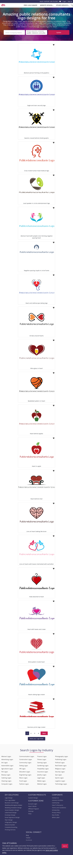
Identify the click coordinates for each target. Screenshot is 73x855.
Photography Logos (61, 756)
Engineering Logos (25, 774)
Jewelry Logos (41, 774)
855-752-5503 (54, 1)
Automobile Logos (7, 765)
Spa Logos (58, 774)
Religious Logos (60, 768)
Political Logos (60, 762)
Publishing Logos (60, 759)
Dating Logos (23, 765)
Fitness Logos (41, 759)
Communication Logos (26, 756)
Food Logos (23, 780)
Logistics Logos (60, 780)
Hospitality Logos (43, 768)
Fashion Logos (24, 783)
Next (44, 733)
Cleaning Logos (6, 780)
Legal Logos (41, 777)
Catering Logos (6, 777)
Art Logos (4, 762)
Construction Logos (25, 759)
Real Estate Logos (60, 765)
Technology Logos (61, 783)
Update (58, 32)
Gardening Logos (42, 765)
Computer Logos (6, 783)
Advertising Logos (7, 759)
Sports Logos (59, 777)
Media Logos (41, 780)
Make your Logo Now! (36, 738)
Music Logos (23, 777)
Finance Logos (42, 756)
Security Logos (60, 771)
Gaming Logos (42, 762)
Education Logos (24, 771)
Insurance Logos (42, 771)
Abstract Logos (6, 756)
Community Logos (25, 762)
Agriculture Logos (7, 768)
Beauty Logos (5, 774)
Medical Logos (42, 783)
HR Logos (22, 768)
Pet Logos (4, 771)
